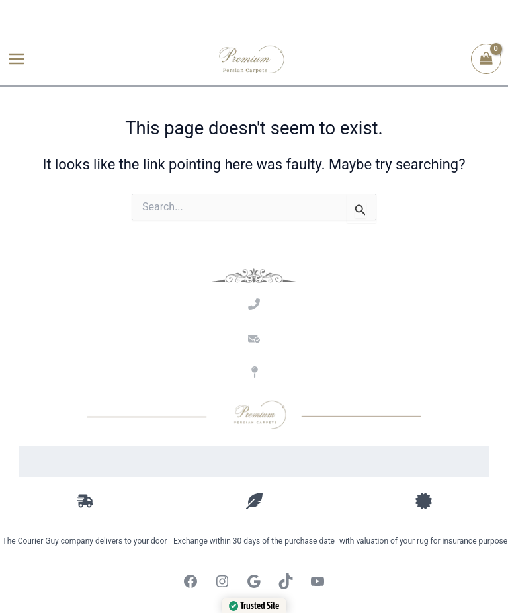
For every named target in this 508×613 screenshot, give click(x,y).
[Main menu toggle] (16, 59)
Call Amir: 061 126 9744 (254, 322)
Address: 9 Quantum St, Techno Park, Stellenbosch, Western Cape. (254, 390)
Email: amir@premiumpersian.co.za (254, 357)
